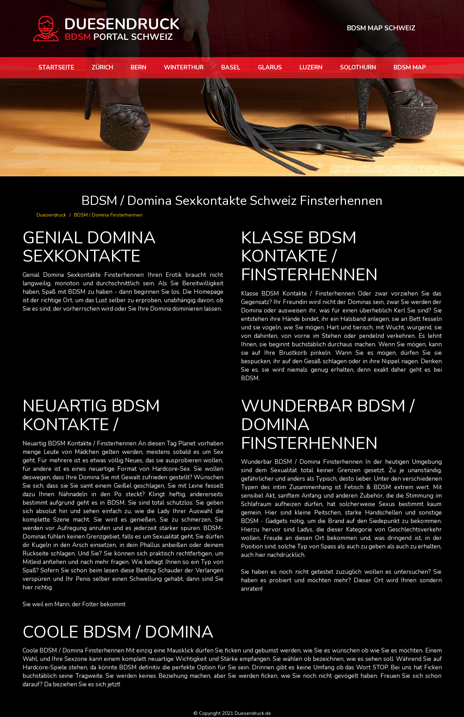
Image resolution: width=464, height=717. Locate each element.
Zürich (102, 67)
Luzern (310, 67)
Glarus (270, 67)
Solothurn (358, 67)
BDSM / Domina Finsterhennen (108, 215)
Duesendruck (51, 215)
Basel (230, 67)
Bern (138, 67)
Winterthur (184, 67)
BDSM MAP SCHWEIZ (381, 28)
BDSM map (410, 67)
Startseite (56, 67)
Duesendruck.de (253, 713)
